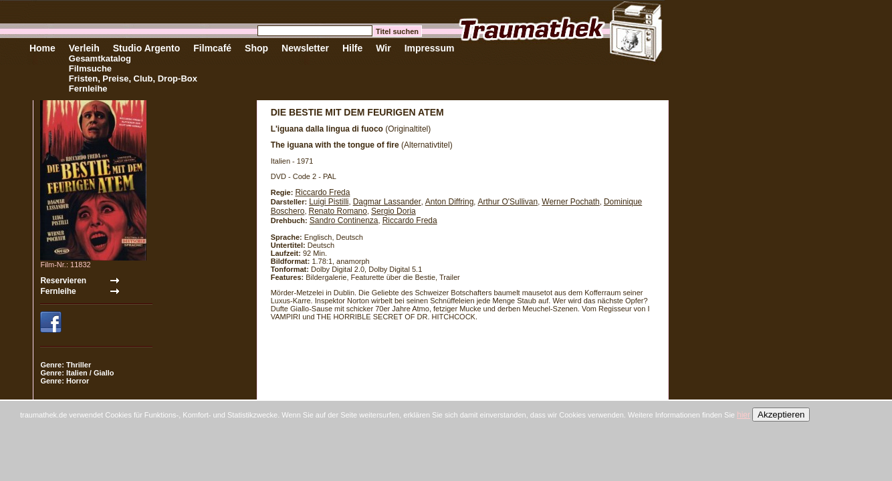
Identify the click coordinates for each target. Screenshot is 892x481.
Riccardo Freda (322, 192)
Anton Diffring (449, 201)
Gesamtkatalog (100, 58)
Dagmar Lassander (387, 201)
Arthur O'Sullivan (507, 201)
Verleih (84, 48)
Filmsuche (90, 68)
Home (42, 48)
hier (743, 415)
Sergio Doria (393, 211)
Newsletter (305, 48)
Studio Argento (147, 48)
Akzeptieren (781, 415)
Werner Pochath (571, 201)
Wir (383, 48)
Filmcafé (212, 48)
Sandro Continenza (344, 220)
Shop (256, 48)
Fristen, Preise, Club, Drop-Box (133, 78)
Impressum (430, 48)
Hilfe (352, 48)
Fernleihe (88, 89)
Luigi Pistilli (328, 201)
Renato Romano (338, 211)
